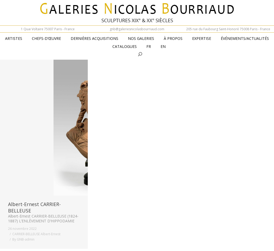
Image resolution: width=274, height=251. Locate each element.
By (23, 239)
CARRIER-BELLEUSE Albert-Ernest (36, 234)
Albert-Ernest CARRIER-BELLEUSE (34, 207)
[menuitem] (148, 47)
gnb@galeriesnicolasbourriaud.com (137, 29)
